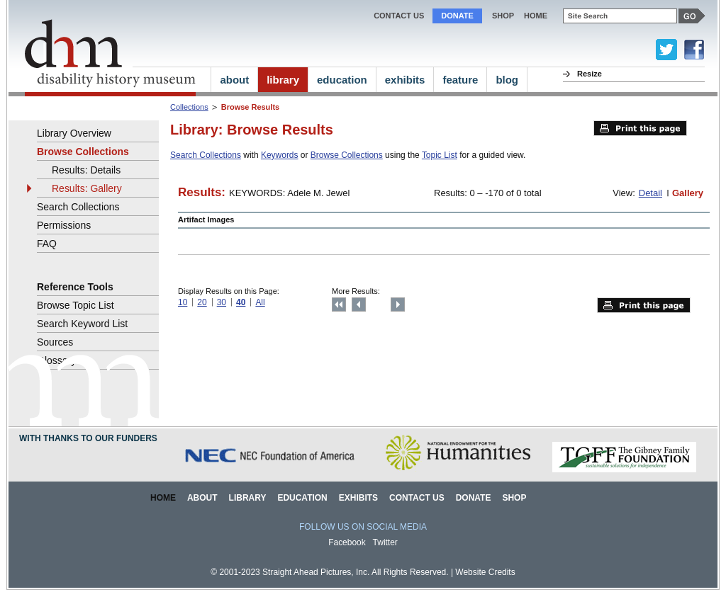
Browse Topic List (75, 305)
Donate (457, 15)
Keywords (279, 155)
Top (339, 304)
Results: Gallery (87, 188)
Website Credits (485, 572)
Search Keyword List (82, 323)
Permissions (64, 225)
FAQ (47, 243)
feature (460, 80)
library (283, 80)
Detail (650, 193)
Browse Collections (347, 155)
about (234, 80)
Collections (189, 107)
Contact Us (399, 15)
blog (507, 80)
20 (201, 302)
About (202, 498)
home (535, 15)
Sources (55, 342)
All (259, 302)
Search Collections (205, 155)
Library (248, 498)
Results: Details (86, 170)
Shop (503, 15)
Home (163, 498)
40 (240, 302)
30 (221, 302)
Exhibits (358, 498)
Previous (359, 304)
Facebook (347, 542)
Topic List (439, 155)
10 (182, 302)
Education (302, 498)
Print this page (640, 128)
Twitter (385, 542)
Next (398, 304)
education (342, 80)
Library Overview (74, 133)
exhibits (405, 80)
